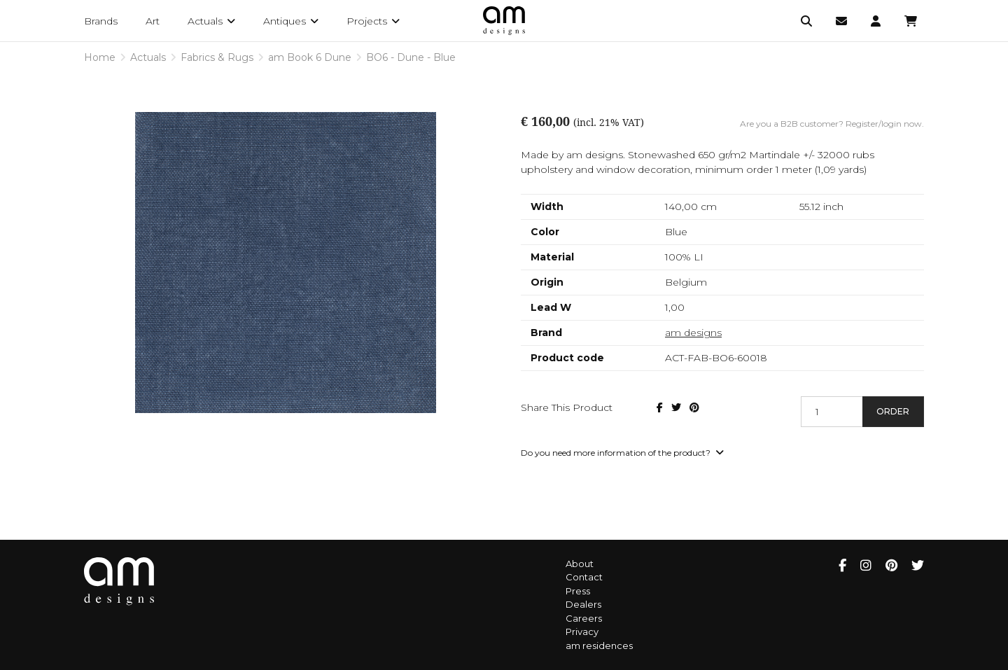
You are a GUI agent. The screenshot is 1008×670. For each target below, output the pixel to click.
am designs (693, 332)
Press (578, 590)
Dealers (583, 604)
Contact (584, 576)
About (580, 563)
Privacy (582, 631)
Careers (584, 618)
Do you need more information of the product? (622, 452)
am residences (599, 645)
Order (892, 411)
